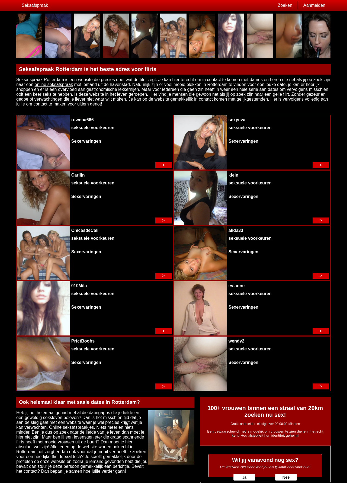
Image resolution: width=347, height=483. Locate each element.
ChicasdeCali (84, 230)
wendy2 (237, 341)
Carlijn (78, 175)
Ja (244, 477)
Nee (286, 477)
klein (233, 175)
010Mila (79, 285)
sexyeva (237, 119)
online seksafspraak (54, 84)
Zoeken (285, 5)
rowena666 (82, 119)
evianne (237, 285)
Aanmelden (314, 5)
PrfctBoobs (83, 341)
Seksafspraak (35, 5)
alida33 (236, 230)
